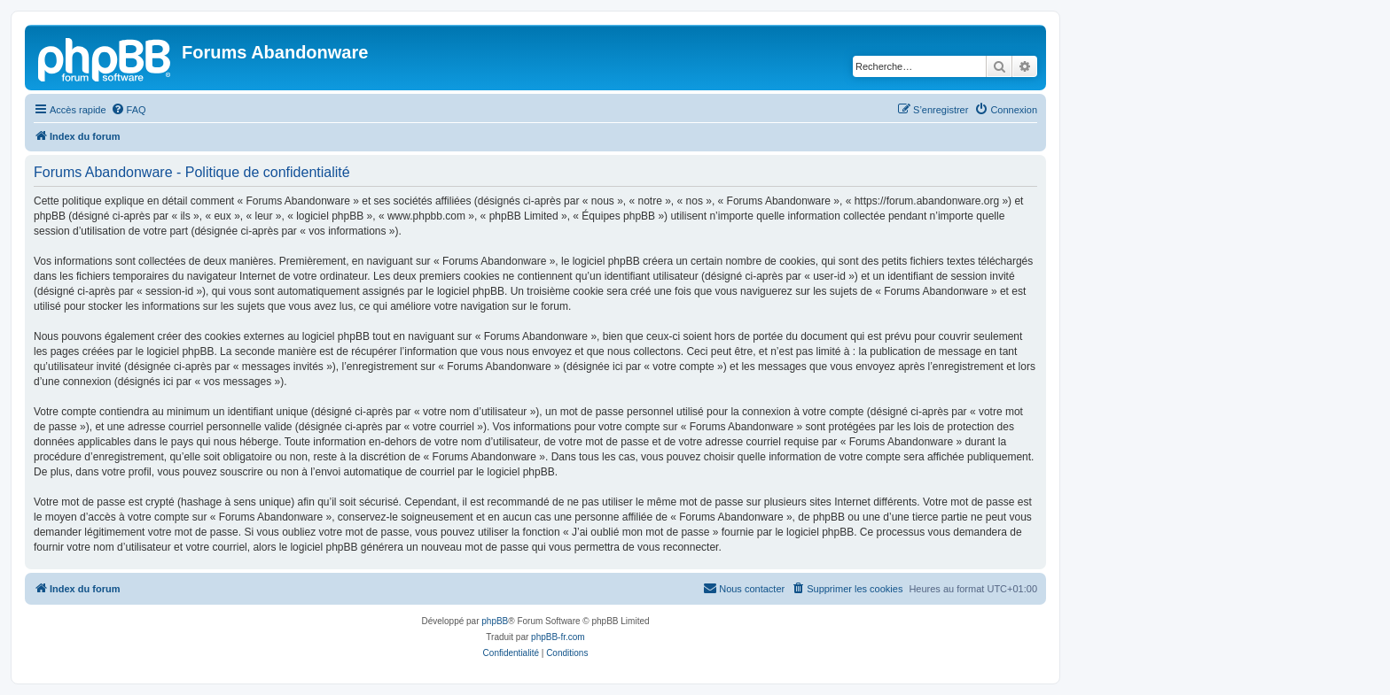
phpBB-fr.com (558, 637)
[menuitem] (128, 109)
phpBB (494, 621)
